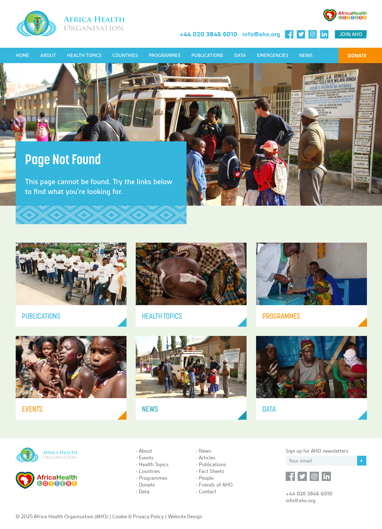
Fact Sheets (211, 471)
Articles (207, 457)
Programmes (164, 55)
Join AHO (351, 34)
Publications (207, 55)
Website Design (185, 516)
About (48, 55)
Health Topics (84, 55)
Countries (125, 55)
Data (240, 55)
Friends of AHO (216, 484)
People (206, 477)
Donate (357, 55)
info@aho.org (261, 34)
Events (146, 457)
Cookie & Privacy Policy (138, 516)
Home (22, 55)
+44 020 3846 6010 (208, 34)
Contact (207, 491)
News (305, 55)
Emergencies (272, 55)
